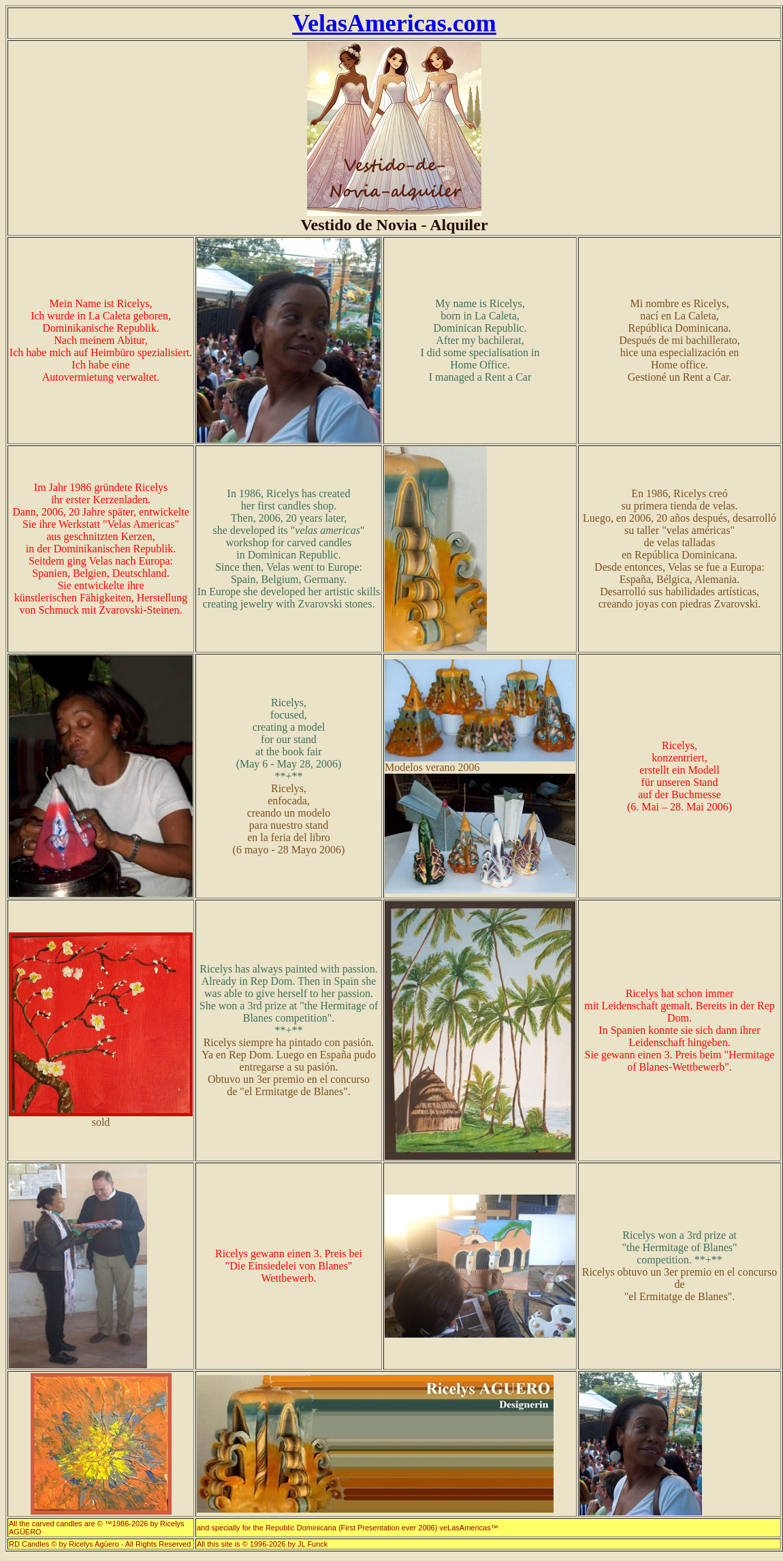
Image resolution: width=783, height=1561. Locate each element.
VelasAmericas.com (394, 23)
